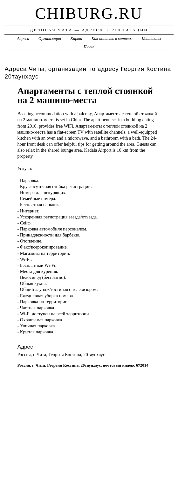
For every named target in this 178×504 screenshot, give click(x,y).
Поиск (89, 46)
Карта (76, 38)
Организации (49, 38)
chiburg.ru (89, 13)
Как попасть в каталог (112, 38)
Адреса (23, 38)
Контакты (151, 38)
